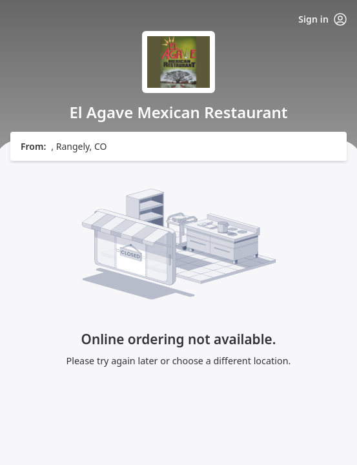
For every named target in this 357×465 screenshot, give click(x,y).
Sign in (322, 19)
